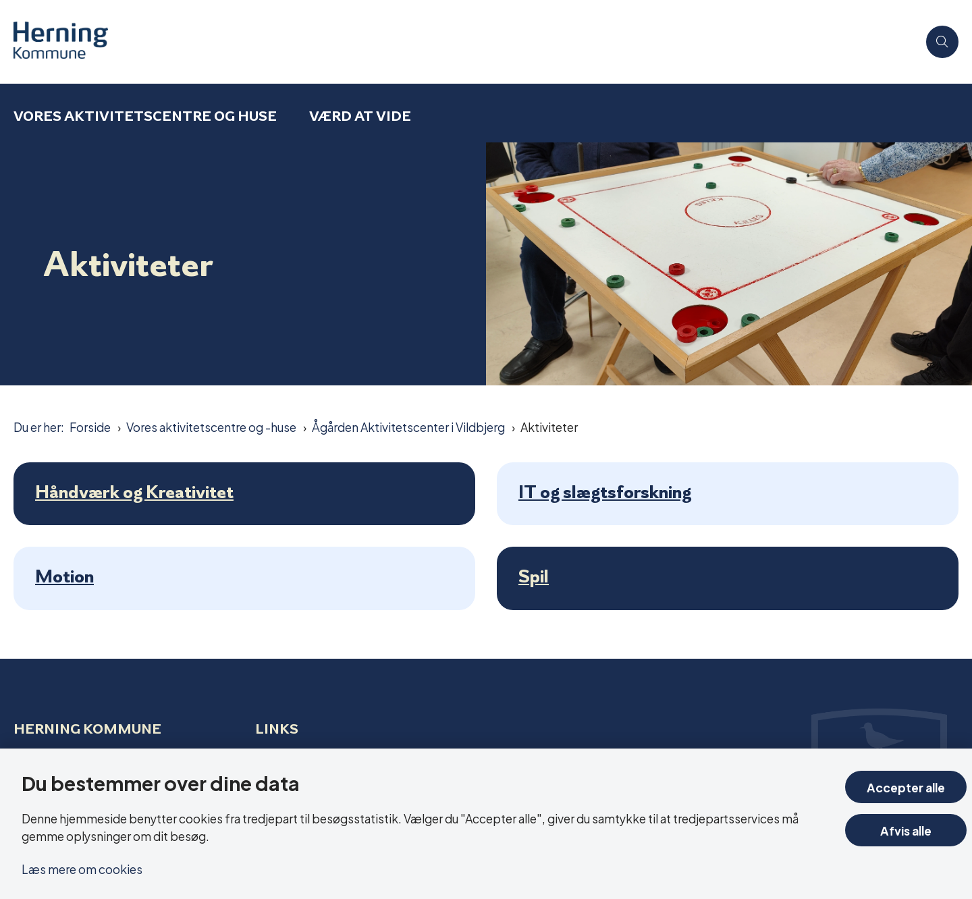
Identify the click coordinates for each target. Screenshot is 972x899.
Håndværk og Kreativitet (134, 491)
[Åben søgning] (942, 42)
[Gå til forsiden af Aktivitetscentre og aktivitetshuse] (466, 42)
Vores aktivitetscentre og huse (145, 116)
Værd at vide (360, 116)
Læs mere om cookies (82, 868)
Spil (533, 576)
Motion (64, 576)
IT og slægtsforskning (604, 491)
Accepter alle (906, 786)
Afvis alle (906, 830)
